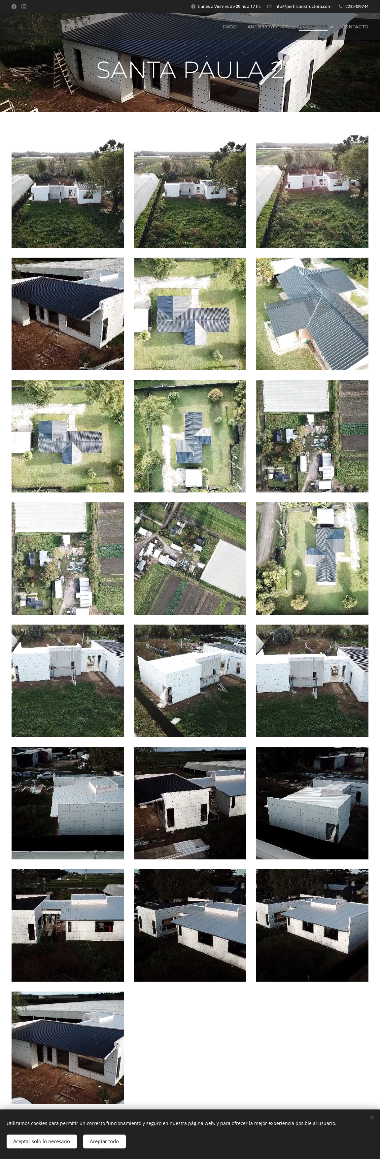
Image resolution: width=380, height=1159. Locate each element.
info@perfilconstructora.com (302, 6)
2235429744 (356, 6)
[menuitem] (231, 26)
